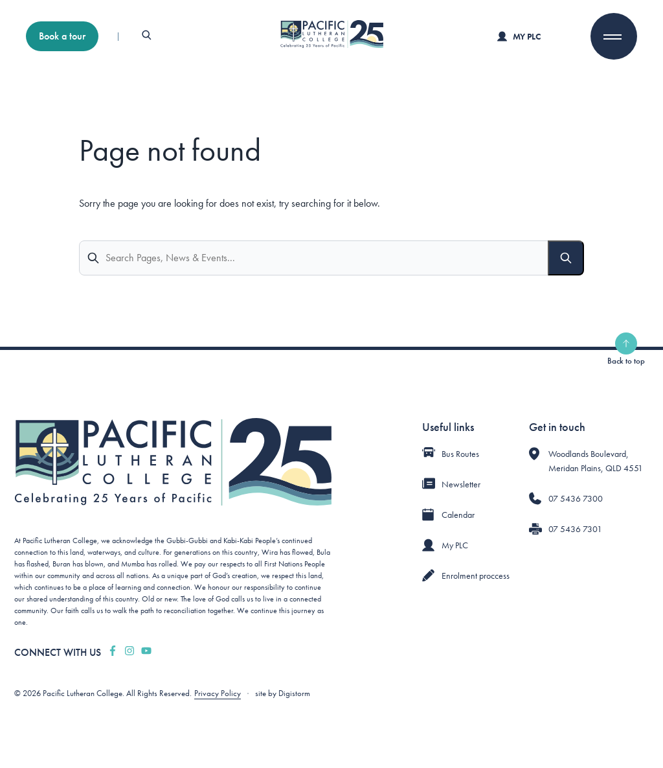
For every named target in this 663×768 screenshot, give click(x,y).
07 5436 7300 (575, 498)
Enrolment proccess (476, 575)
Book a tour (62, 36)
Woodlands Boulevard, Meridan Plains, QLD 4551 (595, 461)
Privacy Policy (217, 693)
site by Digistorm (282, 693)
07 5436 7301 (575, 529)
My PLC (519, 36)
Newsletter (461, 484)
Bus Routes (460, 454)
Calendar (458, 514)
